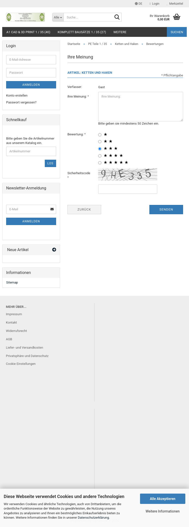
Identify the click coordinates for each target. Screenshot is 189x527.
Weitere (119, 32)
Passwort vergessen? (21, 102)
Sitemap (12, 282)
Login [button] (154, 3)
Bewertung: (75, 134)
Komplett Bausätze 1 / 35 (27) (82, 32)
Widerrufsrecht (16, 331)
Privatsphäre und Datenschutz (27, 356)
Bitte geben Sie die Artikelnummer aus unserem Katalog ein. (30, 141)
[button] (138, 3)
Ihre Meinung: (77, 96)
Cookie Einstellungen (21, 364)
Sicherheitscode (78, 173)
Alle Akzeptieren (162, 499)
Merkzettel (175, 3)
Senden (166, 209)
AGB (9, 339)
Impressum (14, 314)
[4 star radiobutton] (99, 155)
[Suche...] (57, 17)
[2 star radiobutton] (99, 141)
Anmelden (31, 84)
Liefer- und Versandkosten (24, 347)
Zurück (84, 209)
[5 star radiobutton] (99, 162)
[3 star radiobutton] (99, 148)
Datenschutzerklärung (93, 517)
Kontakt (11, 322)
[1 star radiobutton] (99, 134)
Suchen (177, 32)
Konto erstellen (17, 95)
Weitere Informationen (163, 511)
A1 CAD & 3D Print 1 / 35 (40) (28, 32)
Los (50, 163)
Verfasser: (74, 87)
